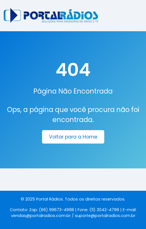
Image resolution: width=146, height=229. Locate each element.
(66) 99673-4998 (56, 210)
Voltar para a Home (73, 136)
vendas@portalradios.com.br (41, 215)
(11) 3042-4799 (104, 210)
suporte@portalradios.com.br (105, 215)
